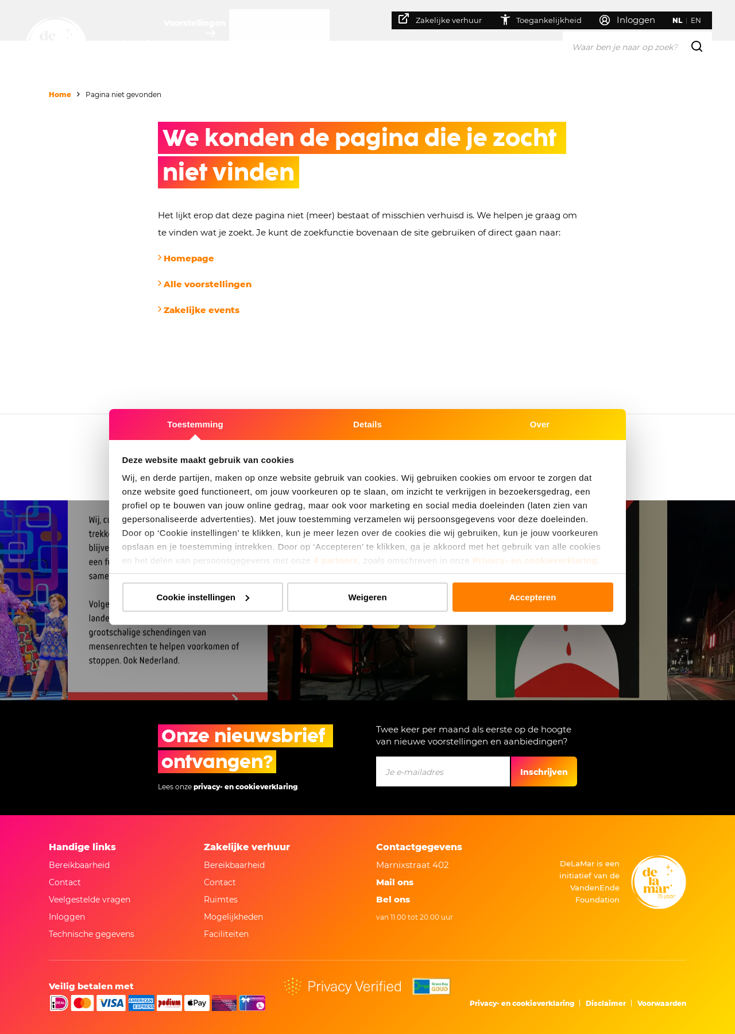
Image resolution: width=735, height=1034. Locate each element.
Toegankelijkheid (546, 19)
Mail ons (394, 882)
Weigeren (367, 597)
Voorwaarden (661, 1003)
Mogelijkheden (233, 917)
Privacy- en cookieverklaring (535, 560)
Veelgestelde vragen (89, 899)
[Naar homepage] (56, 47)
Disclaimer (606, 1003)
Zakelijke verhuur (446, 19)
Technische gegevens (91, 934)
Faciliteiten (226, 934)
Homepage (189, 258)
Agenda (137, 43)
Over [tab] (540, 424)
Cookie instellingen (202, 597)
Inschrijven (544, 772)
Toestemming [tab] (195, 424)
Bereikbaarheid (79, 865)
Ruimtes (221, 899)
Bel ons (393, 899)
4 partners (336, 560)
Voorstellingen (206, 43)
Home (60, 94)
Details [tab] (367, 424)
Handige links (82, 847)
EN (702, 20)
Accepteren (532, 597)
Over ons (339, 43)
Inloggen (67, 917)
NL (683, 20)
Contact (65, 882)
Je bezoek (278, 43)
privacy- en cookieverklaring (245, 786)
